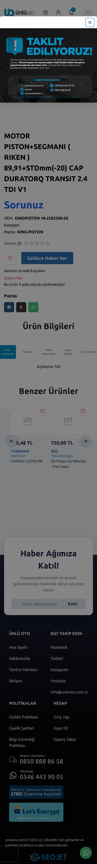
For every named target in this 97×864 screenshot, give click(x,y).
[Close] (90, 22)
